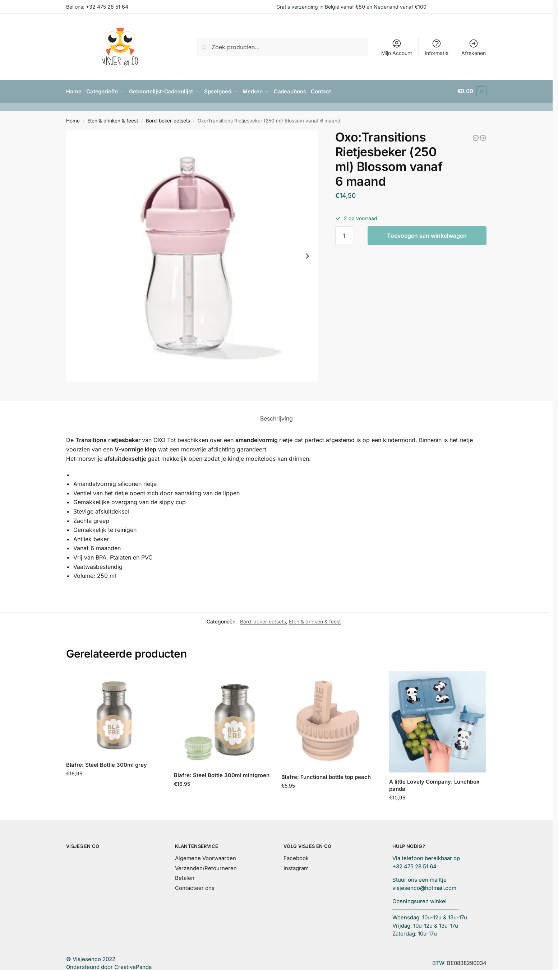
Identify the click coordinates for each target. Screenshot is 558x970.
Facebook (296, 857)
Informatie (436, 47)
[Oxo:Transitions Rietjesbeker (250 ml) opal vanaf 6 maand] (482, 137)
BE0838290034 (466, 962)
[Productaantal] (344, 235)
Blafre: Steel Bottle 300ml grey (106, 764)
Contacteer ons (195, 887)
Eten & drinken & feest (112, 120)
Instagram (296, 867)
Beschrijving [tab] (276, 417)
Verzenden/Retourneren (206, 867)
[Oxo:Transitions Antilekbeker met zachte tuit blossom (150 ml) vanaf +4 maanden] (475, 137)
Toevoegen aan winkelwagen (427, 234)
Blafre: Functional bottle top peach (326, 775)
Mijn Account (396, 47)
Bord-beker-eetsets (168, 120)
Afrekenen (473, 47)
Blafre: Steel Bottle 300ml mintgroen (221, 774)
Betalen (184, 877)
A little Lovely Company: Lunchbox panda (434, 785)
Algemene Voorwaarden (205, 857)
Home (73, 120)
